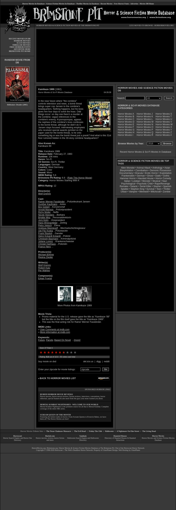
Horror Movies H (126, 132)
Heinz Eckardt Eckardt (49, 236)
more (77, 340)
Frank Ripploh (45, 233)
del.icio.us (88, 361)
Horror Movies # (164, 135)
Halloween (109, 431)
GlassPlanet (135, 450)
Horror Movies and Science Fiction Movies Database (158, 439)
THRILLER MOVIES (21, 45)
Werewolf (144, 191)
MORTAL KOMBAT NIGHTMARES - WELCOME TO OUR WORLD (69, 404)
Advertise (134, 4)
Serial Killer (145, 186)
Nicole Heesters (46, 215)
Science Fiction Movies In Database (60, 4)
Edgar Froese (45, 278)
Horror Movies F (126, 127)
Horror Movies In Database (33, 4)
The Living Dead (149, 431)
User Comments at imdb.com (54, 329)
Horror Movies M (145, 122)
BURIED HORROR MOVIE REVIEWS (56, 394)
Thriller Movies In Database (87, 4)
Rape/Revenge (162, 183)
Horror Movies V (164, 122)
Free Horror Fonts (121, 4)
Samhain (83, 436)
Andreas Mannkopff (48, 228)
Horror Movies (158, 436)
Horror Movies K (145, 116)
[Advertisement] (17, 169)
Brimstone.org (52, 448)
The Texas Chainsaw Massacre (58, 431)
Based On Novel (62, 340)
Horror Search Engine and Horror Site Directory (17, 439)
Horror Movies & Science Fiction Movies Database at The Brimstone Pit (86, 448)
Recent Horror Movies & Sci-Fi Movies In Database (145, 152)
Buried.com (50, 436)
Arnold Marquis (45, 209)
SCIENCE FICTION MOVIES (66, 25)
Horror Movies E (126, 124)
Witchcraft (156, 191)
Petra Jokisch (45, 225)
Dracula (139, 173)
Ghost (150, 175)
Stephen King (137, 189)
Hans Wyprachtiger (47, 223)
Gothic (166, 175)
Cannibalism (141, 170)
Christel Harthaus (47, 244)
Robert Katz (44, 268)
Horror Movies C (126, 119)
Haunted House (146, 178)
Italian (127, 181)
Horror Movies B (126, 116)
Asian (167, 167)
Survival (150, 189)
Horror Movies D (126, 122)
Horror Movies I (125, 135)
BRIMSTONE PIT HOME (19, 51)
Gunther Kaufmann (47, 204)
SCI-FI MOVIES (23, 43)
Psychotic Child (145, 183)
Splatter (125, 189)
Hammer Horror (128, 178)
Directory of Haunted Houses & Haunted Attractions (120, 439)
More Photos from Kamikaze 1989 (74, 305)
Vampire (133, 191)
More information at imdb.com (55, 332)
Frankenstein (128, 175)
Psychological (128, 183)
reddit (106, 361)
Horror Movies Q (145, 132)
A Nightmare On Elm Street (128, 431)
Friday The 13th (95, 431)
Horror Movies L (145, 119)
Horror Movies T (164, 116)
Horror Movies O (145, 127)
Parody (49, 340)
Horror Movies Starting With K (64, 180)
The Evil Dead (80, 431)
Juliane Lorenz (45, 241)
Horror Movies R (145, 135)
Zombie (166, 191)
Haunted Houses (120, 436)
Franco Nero (44, 246)
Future (41, 340)
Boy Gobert (44, 207)
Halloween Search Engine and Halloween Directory (83, 439)
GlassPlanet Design (110, 450)
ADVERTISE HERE (22, 49)
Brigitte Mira (44, 217)
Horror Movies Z (164, 132)
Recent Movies (106, 4)
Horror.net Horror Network (134, 448)
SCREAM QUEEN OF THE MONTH (55, 415)
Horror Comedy (163, 178)
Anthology (157, 167)
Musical (156, 181)
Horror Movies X (164, 127)
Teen (158, 189)
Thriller (166, 189)
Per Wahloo (44, 270)
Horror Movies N (145, 124)
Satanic (134, 186)
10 (75, 352)
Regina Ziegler (45, 257)
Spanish (167, 186)
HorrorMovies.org (39, 448)
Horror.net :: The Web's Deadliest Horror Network (74, 450)
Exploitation (165, 173)
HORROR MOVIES (44, 25)
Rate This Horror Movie (79, 177)
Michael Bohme (46, 254)
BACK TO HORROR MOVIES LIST (58, 378)
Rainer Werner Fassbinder (51, 201)
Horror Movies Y (164, 129)
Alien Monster (128, 167)
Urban (124, 191)
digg (98, 361)
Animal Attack (143, 167)
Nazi (164, 181)
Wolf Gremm (44, 193)
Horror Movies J (145, 114)
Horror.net (17, 436)
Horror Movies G (126, 129)
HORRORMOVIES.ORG (164, 25)
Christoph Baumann (48, 238)
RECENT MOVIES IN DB (19, 39)
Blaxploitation (126, 170)
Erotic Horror (151, 173)
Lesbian (136, 181)
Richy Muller (44, 212)
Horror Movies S (164, 114)
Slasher (157, 186)
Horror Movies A (126, 114)
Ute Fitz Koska (45, 230)
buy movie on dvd (47, 361)
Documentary (126, 173)
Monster (146, 181)
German (141, 175)
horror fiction (59, 438)
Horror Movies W (164, 124)
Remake (124, 186)
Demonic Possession (160, 170)
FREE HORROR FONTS (20, 47)
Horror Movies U (164, 119)
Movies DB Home (147, 4)
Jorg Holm (43, 220)
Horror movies (41, 438)
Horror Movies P (145, 129)
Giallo (158, 175)
